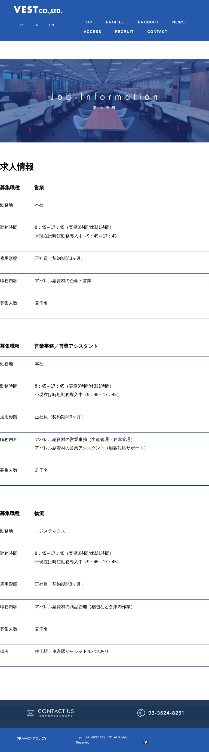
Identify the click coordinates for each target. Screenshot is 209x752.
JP (21, 25)
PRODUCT (148, 22)
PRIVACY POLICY (32, 738)
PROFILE (115, 22)
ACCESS (92, 31)
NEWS (178, 22)
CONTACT (157, 31)
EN (36, 25)
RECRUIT (124, 31)
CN (51, 25)
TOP (88, 22)
